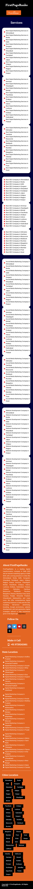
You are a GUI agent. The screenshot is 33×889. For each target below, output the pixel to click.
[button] (17, 8)
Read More (22, 614)
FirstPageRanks (16, 5)
